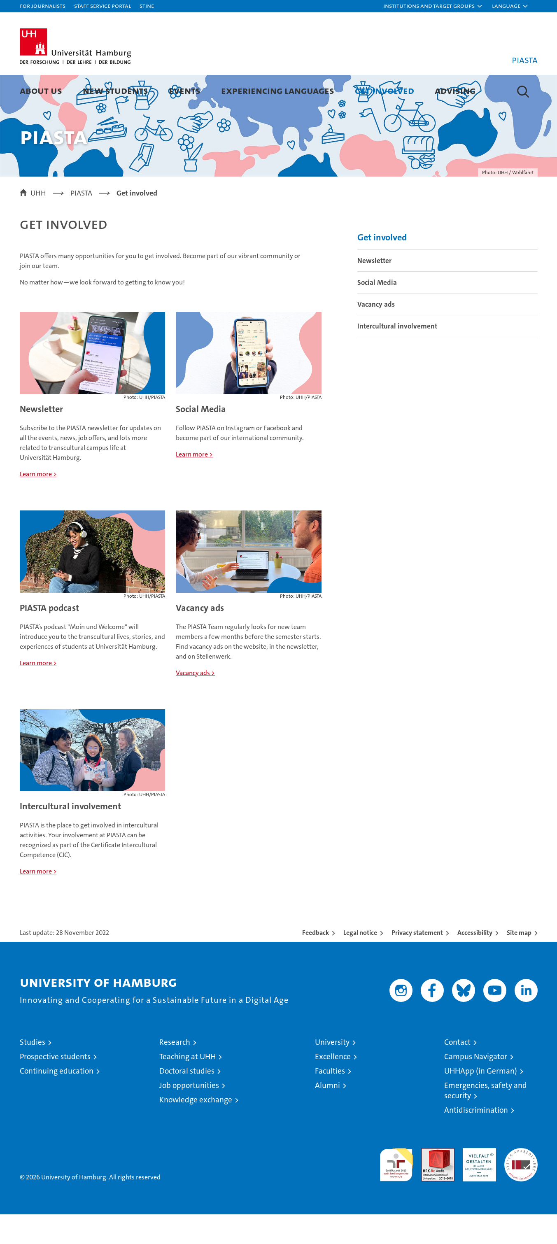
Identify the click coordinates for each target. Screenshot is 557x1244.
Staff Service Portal (102, 5)
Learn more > (38, 503)
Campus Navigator (475, 1086)
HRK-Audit (477, 1182)
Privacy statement (417, 962)
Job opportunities (189, 1115)
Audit (429, 1182)
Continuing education (56, 1100)
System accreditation (521, 1186)
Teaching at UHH (187, 1086)
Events (184, 90)
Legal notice (360, 962)
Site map (519, 962)
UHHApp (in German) (480, 1100)
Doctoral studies (186, 1100)
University (332, 1072)
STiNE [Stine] (147, 5)
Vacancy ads (200, 637)
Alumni (327, 1115)
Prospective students (55, 1086)
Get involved (384, 90)
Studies (32, 1072)
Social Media (201, 439)
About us (41, 90)
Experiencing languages (277, 90)
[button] (433, 6)
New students (115, 90)
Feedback (315, 962)
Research (174, 1072)
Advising (455, 90)
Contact (457, 1072)
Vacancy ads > (195, 702)
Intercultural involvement (70, 836)
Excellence (333, 1086)
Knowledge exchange (195, 1129)
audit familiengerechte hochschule (396, 1191)
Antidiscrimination (476, 1140)
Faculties (330, 1100)
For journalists (42, 5)
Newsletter (41, 439)
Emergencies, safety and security (485, 1120)
